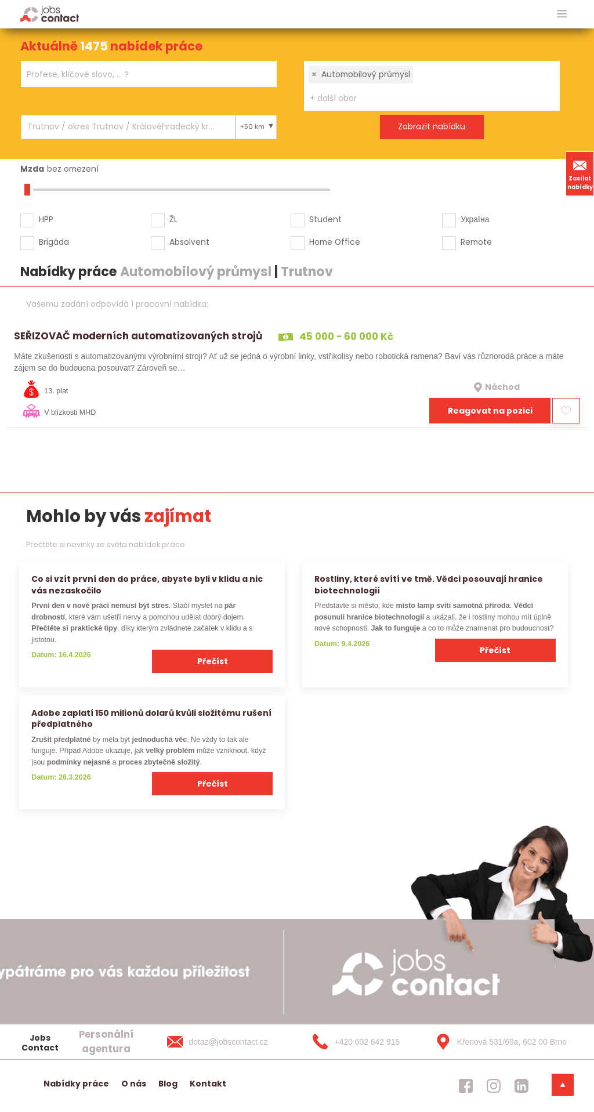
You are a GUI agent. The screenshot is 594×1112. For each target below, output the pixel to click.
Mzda (32, 169)
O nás (133, 1083)
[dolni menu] (563, 1085)
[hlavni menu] (562, 14)
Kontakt (208, 1083)
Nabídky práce (76, 1083)
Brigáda (54, 242)
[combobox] (149, 74)
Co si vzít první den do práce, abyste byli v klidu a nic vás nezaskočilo (147, 584)
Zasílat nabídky (580, 173)
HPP (46, 219)
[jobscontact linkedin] (521, 1086)
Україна (475, 219)
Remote (476, 242)
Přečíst (212, 661)
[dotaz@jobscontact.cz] (229, 1042)
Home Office (334, 242)
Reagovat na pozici (490, 410)
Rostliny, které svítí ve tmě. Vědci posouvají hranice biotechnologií (428, 584)
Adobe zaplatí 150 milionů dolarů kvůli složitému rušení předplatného (151, 718)
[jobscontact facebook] (466, 1086)
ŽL (173, 219)
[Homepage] (49, 13)
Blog (168, 1083)
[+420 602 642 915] (363, 1042)
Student (325, 219)
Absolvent (189, 242)
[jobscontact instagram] (494, 1086)
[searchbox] (141, 74)
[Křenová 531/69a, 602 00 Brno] (497, 1042)
